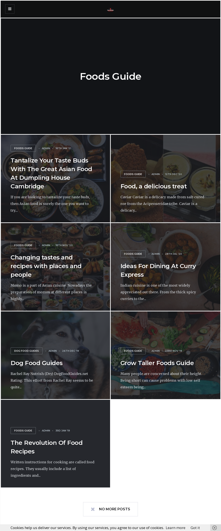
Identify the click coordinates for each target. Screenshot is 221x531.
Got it (195, 527)
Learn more (175, 527)
